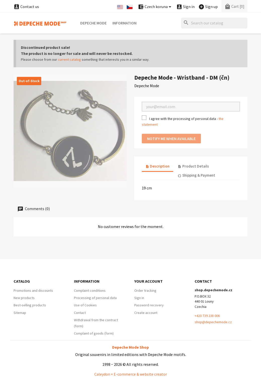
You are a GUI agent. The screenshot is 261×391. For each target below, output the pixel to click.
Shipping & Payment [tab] (196, 175)
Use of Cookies (85, 305)
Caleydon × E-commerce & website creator (130, 374)
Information (124, 22)
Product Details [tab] (193, 166)
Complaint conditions (90, 290)
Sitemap (20, 312)
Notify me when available (171, 138)
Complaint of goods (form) (94, 333)
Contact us (26, 6)
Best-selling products (30, 305)
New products (24, 298)
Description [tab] (157, 166)
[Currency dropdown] (155, 7)
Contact (80, 312)
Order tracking (145, 290)
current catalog (69, 59)
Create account (145, 312)
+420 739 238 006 (207, 315)
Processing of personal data (95, 298)
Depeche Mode (93, 22)
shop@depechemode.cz (213, 322)
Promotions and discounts (33, 290)
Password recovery (149, 305)
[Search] (214, 23)
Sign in (139, 298)
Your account (148, 281)
